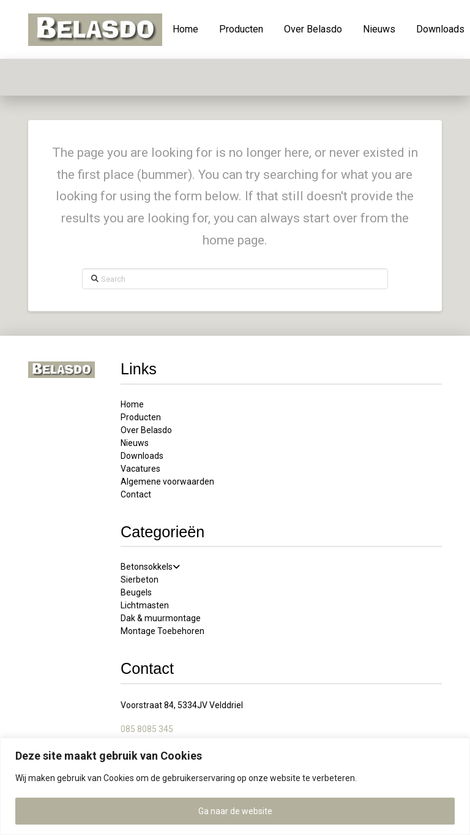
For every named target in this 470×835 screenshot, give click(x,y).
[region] (235, 786)
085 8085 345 (147, 729)
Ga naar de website (235, 811)
